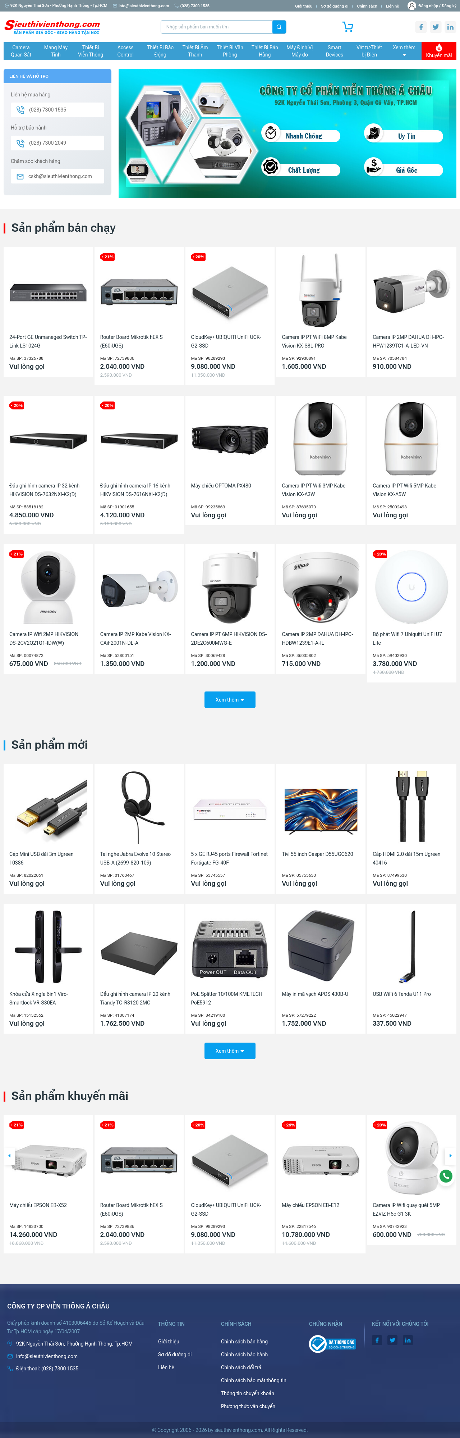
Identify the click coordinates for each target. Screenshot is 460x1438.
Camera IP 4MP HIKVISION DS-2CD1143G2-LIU (43, 1209)
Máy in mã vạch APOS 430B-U (315, 994)
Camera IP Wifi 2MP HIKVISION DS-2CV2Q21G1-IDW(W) (43, 638)
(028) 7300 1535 (192, 6)
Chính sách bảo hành (244, 1354)
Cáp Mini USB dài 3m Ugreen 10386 (41, 858)
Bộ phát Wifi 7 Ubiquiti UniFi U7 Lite (407, 638)
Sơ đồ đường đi (334, 6)
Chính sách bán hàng (244, 1341)
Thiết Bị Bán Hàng (265, 51)
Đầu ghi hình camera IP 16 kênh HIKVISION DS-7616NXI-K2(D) (135, 490)
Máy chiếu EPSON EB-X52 (129, 1205)
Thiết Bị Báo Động (160, 51)
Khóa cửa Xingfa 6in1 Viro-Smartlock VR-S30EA (38, 998)
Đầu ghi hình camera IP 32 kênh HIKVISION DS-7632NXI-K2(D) (44, 490)
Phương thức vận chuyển (248, 1406)
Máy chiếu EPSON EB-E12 (401, 1205)
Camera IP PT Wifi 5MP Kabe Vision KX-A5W (404, 490)
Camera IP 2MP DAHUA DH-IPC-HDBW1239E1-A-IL (317, 638)
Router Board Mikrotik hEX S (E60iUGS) (131, 341)
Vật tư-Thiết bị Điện (369, 51)
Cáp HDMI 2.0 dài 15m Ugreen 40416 (406, 858)
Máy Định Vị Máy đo (299, 51)
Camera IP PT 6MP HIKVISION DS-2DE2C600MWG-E (229, 638)
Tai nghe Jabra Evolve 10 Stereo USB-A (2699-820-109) (135, 858)
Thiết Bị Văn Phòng (230, 51)
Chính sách (367, 6)
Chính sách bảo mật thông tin (253, 1380)
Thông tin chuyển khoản (247, 1393)
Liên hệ (392, 6)
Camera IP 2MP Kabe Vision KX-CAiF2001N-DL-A (135, 638)
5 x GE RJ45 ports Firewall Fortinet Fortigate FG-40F (229, 858)
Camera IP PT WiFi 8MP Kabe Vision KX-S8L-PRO (314, 341)
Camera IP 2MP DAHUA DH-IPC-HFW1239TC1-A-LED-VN (408, 341)
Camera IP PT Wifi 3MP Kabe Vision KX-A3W (313, 490)
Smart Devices (334, 51)
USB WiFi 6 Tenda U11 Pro (402, 994)
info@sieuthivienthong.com (141, 6)
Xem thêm (404, 50)
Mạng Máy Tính (56, 51)
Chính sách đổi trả (241, 1367)
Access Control (126, 51)
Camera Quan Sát (21, 51)
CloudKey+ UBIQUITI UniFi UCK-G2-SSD (226, 341)
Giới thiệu (303, 6)
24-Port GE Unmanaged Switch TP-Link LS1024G (48, 341)
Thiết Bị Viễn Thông (90, 51)
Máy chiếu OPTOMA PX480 (221, 486)
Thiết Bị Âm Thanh (195, 51)
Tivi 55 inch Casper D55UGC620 (317, 854)
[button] (9, 1156)
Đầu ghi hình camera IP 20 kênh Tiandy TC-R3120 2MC (135, 998)
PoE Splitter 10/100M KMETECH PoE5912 (226, 998)
